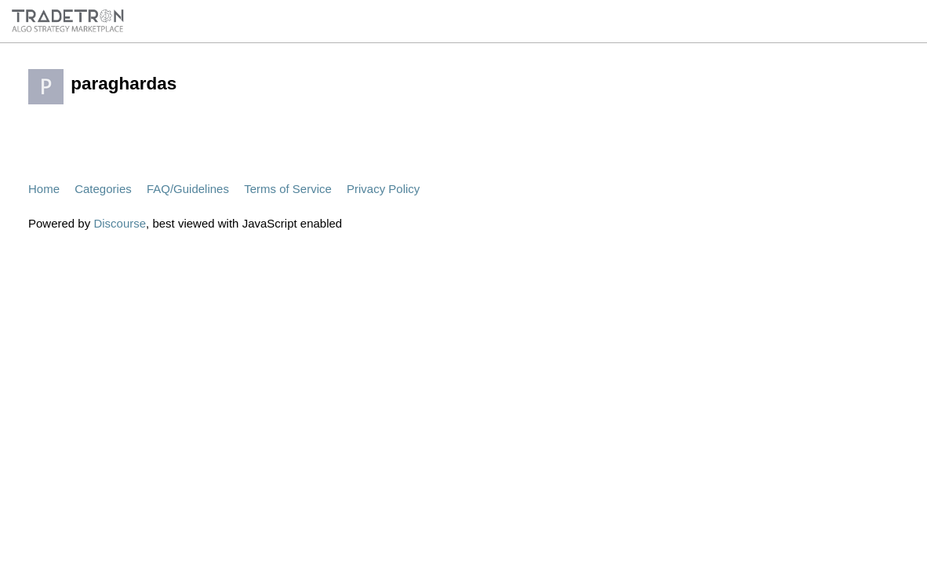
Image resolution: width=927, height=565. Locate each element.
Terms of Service (288, 188)
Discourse (119, 223)
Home (44, 188)
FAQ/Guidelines (188, 188)
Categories (103, 188)
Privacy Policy (383, 188)
